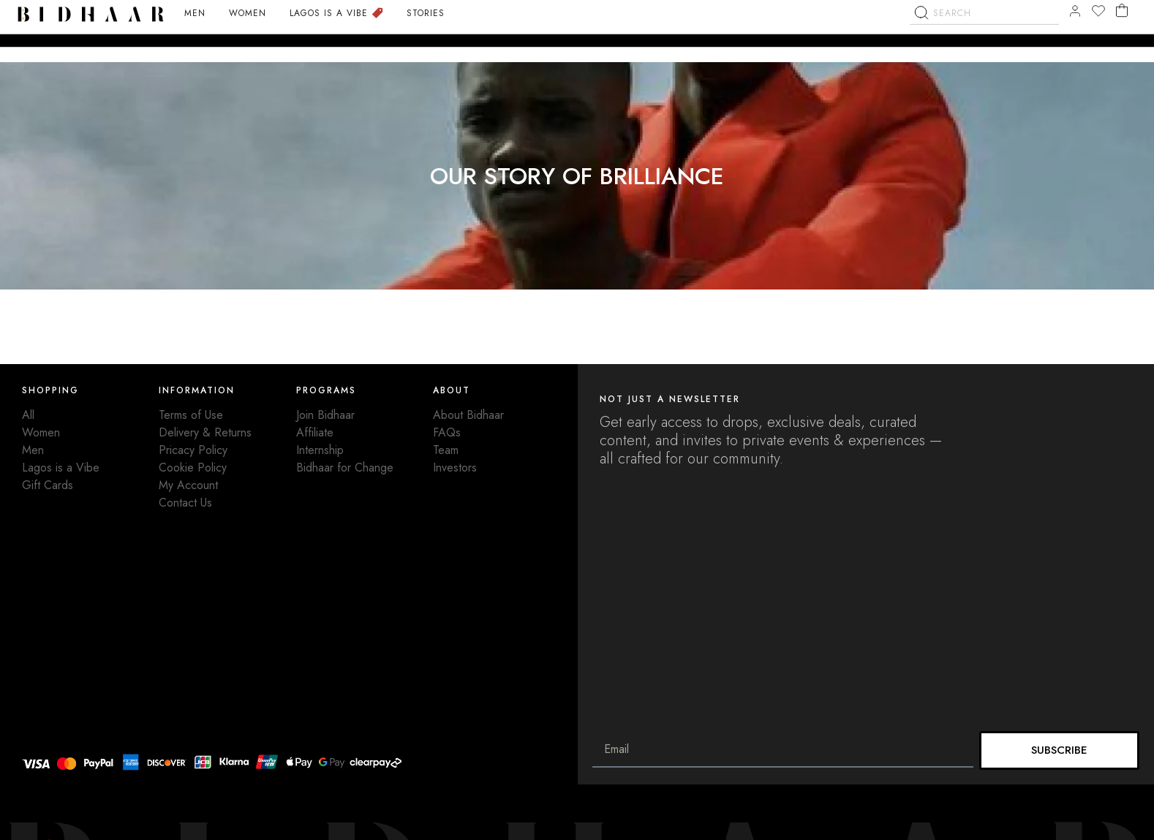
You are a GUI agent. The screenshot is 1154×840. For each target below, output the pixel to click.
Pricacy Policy (193, 450)
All (28, 414)
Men (33, 450)
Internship (320, 450)
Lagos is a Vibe (60, 467)
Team (446, 450)
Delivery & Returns (205, 432)
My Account (188, 485)
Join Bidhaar (325, 414)
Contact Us (185, 502)
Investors (455, 467)
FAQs (447, 432)
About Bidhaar (468, 414)
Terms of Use (191, 414)
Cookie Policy (193, 467)
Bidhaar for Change (344, 467)
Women (41, 432)
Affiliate (314, 432)
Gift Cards (47, 485)
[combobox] (984, 41)
